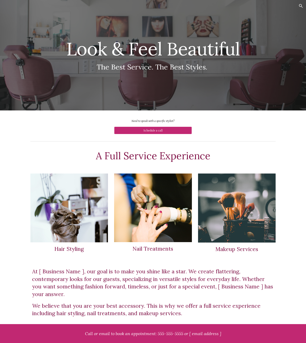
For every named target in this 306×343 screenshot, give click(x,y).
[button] (301, 6)
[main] (153, 55)
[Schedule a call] (152, 130)
